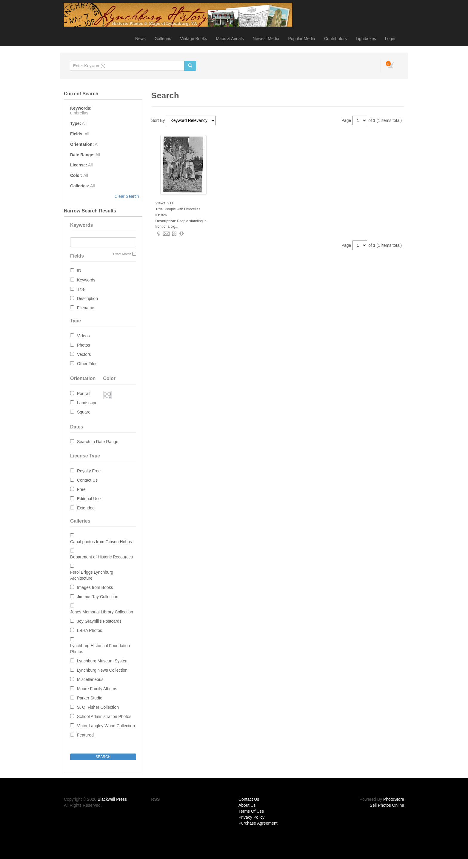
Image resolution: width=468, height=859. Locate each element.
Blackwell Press (112, 799)
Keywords (86, 280)
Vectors (84, 354)
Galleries (163, 38)
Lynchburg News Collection (102, 670)
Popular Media (301, 38)
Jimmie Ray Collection (97, 596)
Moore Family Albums (97, 688)
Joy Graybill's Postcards (99, 621)
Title (81, 289)
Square (83, 412)
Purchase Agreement (258, 823)
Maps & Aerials (230, 38)
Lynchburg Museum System (103, 661)
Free (81, 489)
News (140, 38)
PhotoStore (393, 799)
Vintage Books (193, 38)
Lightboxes (366, 38)
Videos (83, 335)
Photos (83, 345)
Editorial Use (89, 498)
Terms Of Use (251, 811)
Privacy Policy (251, 817)
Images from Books (95, 587)
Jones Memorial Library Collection (101, 612)
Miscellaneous (90, 679)
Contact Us (87, 480)
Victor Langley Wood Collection (106, 725)
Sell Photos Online (387, 805)
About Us (247, 805)
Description (87, 298)
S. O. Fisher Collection (98, 707)
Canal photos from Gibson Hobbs (101, 541)
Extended (86, 508)
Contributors (335, 38)
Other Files (87, 363)
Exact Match (122, 254)
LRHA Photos (89, 630)
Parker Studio (89, 698)
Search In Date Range (97, 441)
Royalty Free (89, 470)
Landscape (87, 402)
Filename (85, 307)
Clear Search (127, 196)
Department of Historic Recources (101, 557)
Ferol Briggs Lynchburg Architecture (91, 575)
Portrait (83, 393)
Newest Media (266, 38)
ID (79, 270)
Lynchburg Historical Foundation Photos (100, 648)
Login (390, 38)
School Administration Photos (104, 716)
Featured (85, 735)
